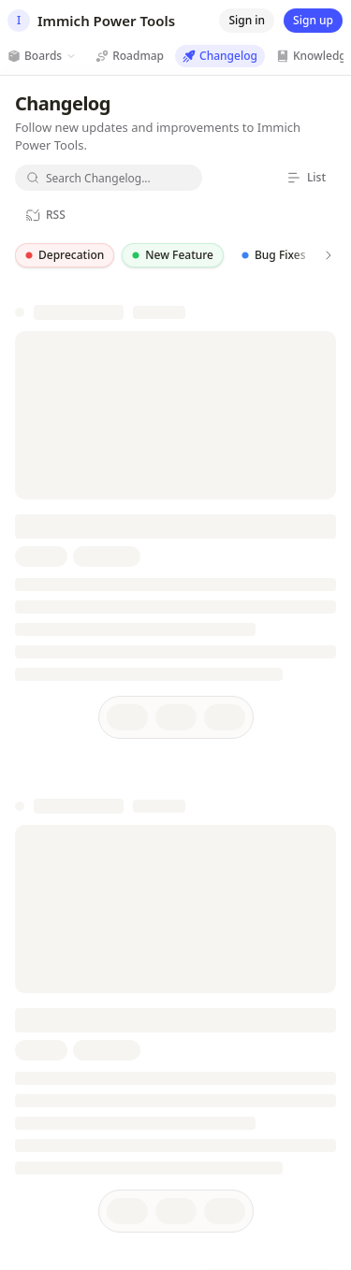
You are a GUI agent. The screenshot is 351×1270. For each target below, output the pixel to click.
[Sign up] (313, 20)
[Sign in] (246, 20)
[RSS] (45, 215)
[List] (306, 178)
